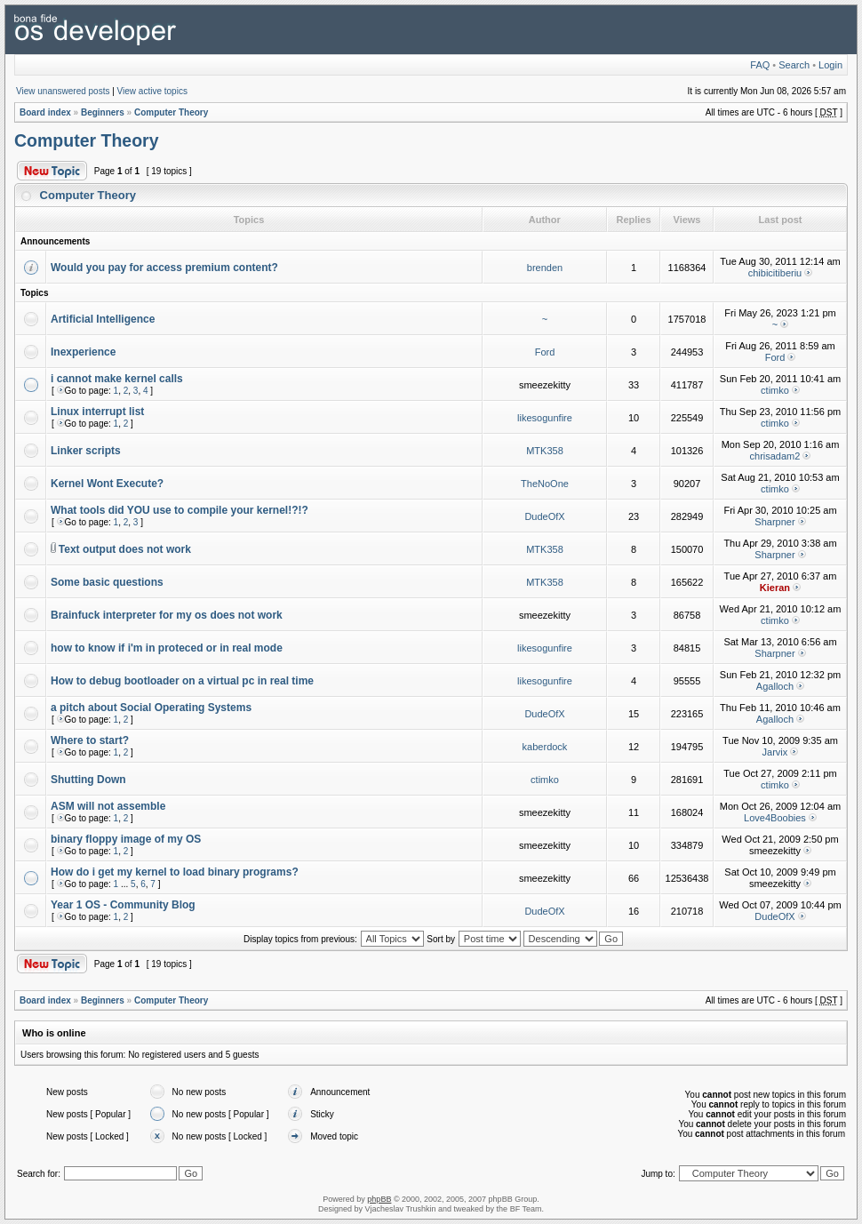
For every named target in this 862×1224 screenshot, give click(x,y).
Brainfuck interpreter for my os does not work (167, 615)
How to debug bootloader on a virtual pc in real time (182, 681)
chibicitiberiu (775, 273)
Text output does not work (125, 549)
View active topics (152, 91)
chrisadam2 (775, 456)
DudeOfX (544, 516)
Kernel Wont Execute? (107, 483)
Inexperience (83, 352)
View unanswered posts (62, 91)
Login (830, 65)
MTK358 (544, 450)
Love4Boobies (775, 817)
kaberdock (545, 746)
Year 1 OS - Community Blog (123, 905)
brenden (545, 267)
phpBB (379, 1199)
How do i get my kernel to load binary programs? (175, 872)
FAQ (760, 65)
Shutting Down (88, 779)
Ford (545, 352)
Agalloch (775, 686)
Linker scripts (86, 450)
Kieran (775, 587)
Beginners (102, 112)
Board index (45, 112)
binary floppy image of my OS (126, 839)
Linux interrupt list (97, 411)
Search (794, 65)
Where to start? (90, 740)
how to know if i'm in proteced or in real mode (167, 648)
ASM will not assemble (108, 806)
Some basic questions (107, 582)
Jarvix (775, 752)
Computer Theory (171, 112)
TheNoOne (545, 483)
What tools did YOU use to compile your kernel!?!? (179, 510)
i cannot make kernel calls (117, 378)
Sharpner (774, 521)
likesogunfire (544, 417)
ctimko (775, 390)
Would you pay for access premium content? (164, 267)
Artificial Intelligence (103, 319)
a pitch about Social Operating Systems (151, 707)
